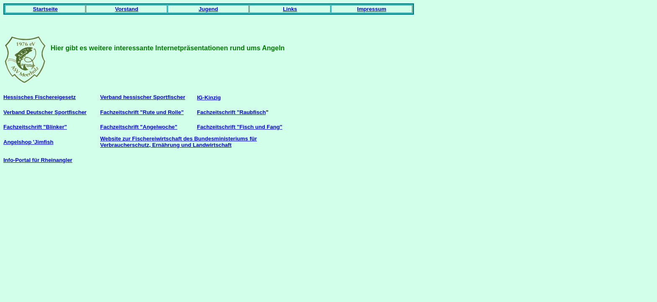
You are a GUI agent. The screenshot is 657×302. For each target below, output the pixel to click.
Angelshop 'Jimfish (28, 142)
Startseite (45, 9)
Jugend (208, 9)
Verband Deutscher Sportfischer (45, 112)
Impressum (371, 9)
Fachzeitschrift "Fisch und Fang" (239, 127)
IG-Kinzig (209, 97)
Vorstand (126, 9)
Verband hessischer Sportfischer (142, 97)
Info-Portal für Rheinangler (37, 160)
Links (290, 9)
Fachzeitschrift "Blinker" (35, 127)
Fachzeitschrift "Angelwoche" (138, 127)
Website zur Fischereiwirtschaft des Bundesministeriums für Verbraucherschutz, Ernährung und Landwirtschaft (178, 141)
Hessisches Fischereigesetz (39, 97)
